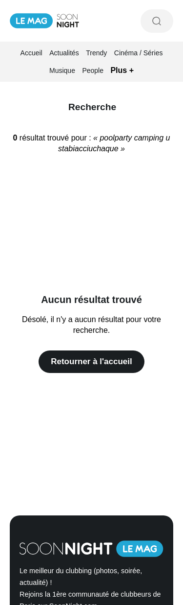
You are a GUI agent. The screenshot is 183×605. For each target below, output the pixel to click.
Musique (62, 70)
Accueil (31, 53)
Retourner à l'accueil (91, 361)
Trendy (96, 53)
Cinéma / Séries (138, 53)
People (92, 70)
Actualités (64, 53)
